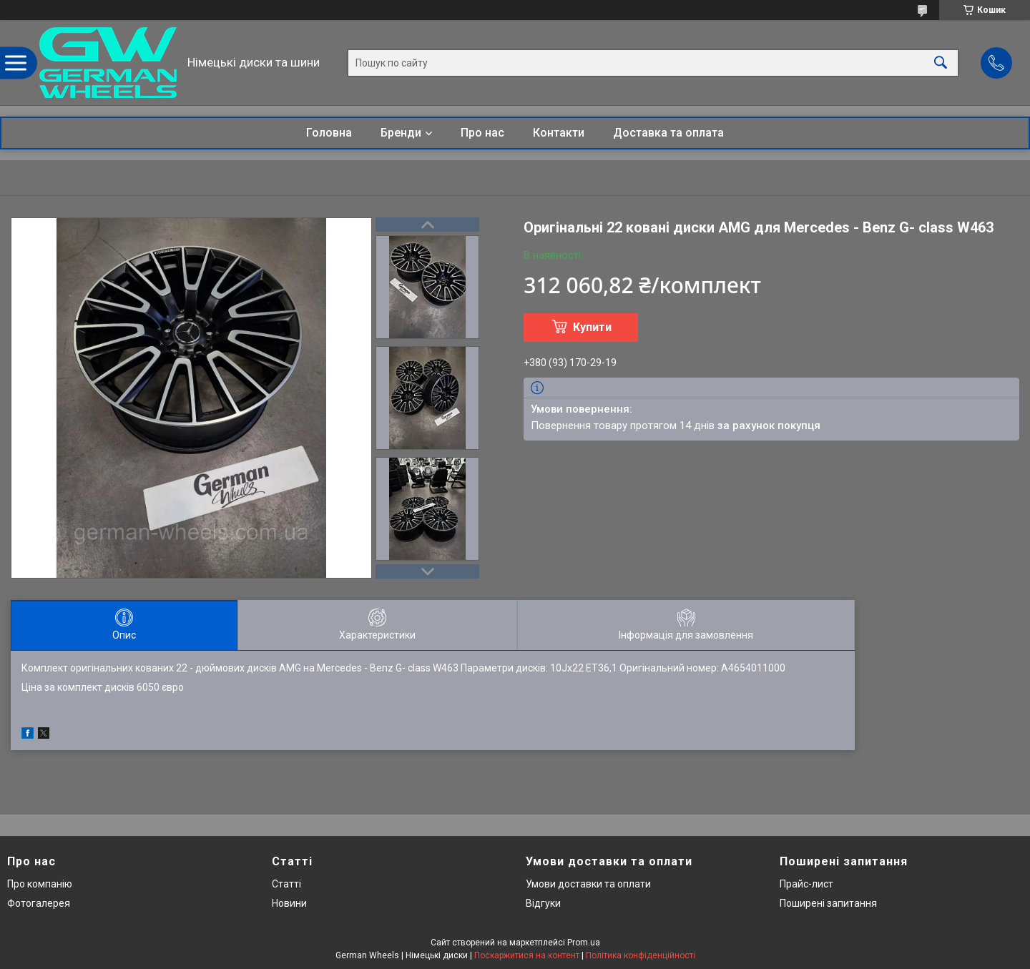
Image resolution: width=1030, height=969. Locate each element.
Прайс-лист (806, 884)
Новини (289, 903)
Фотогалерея (38, 903)
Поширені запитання (828, 903)
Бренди (401, 132)
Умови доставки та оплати (588, 884)
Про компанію (39, 884)
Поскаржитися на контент (526, 955)
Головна (329, 132)
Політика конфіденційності (640, 955)
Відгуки (543, 903)
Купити (592, 327)
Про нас (482, 132)
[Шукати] (940, 62)
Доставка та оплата (668, 132)
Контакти (558, 132)
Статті (286, 884)
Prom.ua (583, 943)
